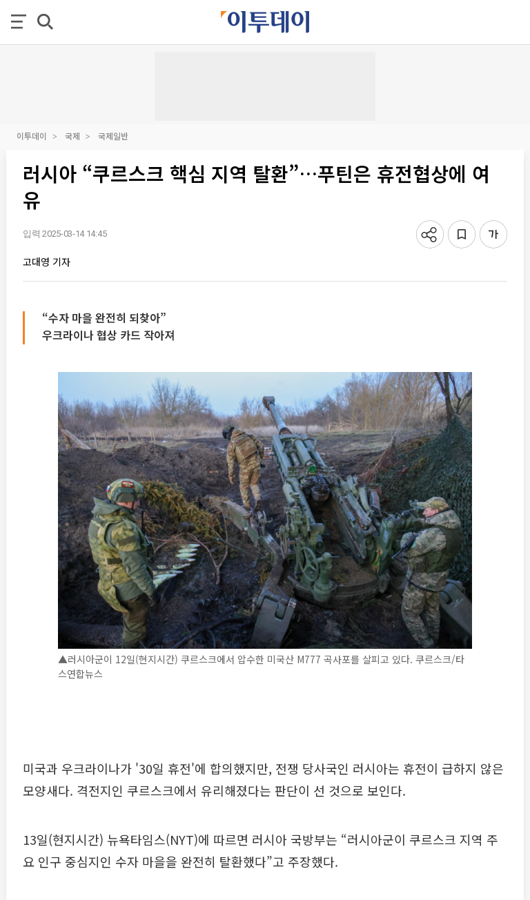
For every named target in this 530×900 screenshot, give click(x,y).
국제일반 (113, 135)
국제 (72, 135)
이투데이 (32, 135)
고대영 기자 (46, 261)
